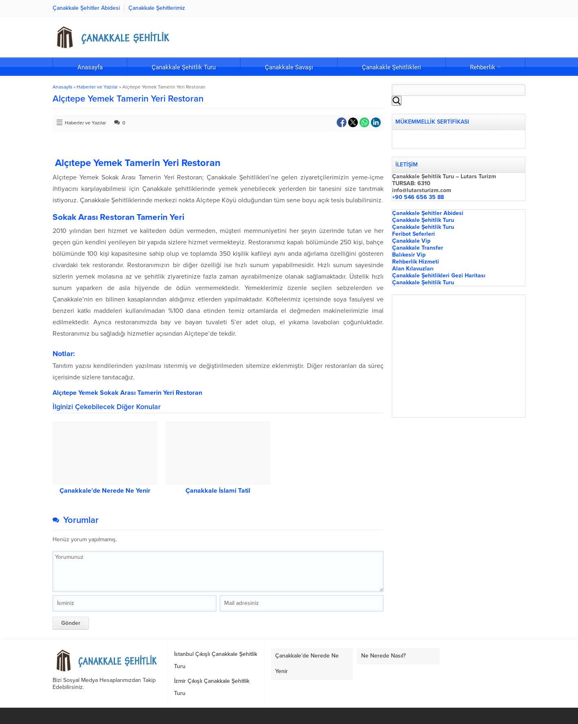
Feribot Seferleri (413, 233)
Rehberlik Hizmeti (415, 261)
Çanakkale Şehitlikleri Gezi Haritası (438, 275)
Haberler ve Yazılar (97, 87)
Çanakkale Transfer (417, 247)
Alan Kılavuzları (413, 268)
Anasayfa (62, 87)
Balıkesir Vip (409, 254)
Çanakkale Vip (411, 240)
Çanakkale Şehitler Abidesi (427, 213)
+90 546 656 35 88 (418, 197)
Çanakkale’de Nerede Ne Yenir (105, 491)
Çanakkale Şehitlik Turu (423, 220)
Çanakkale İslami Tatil (217, 491)
